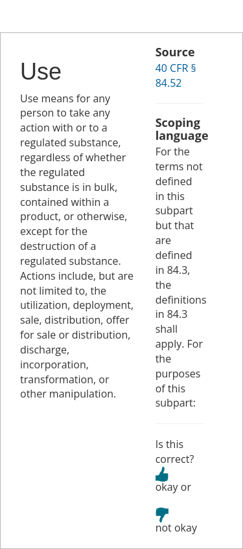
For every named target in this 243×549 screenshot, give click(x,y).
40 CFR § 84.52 (176, 75)
